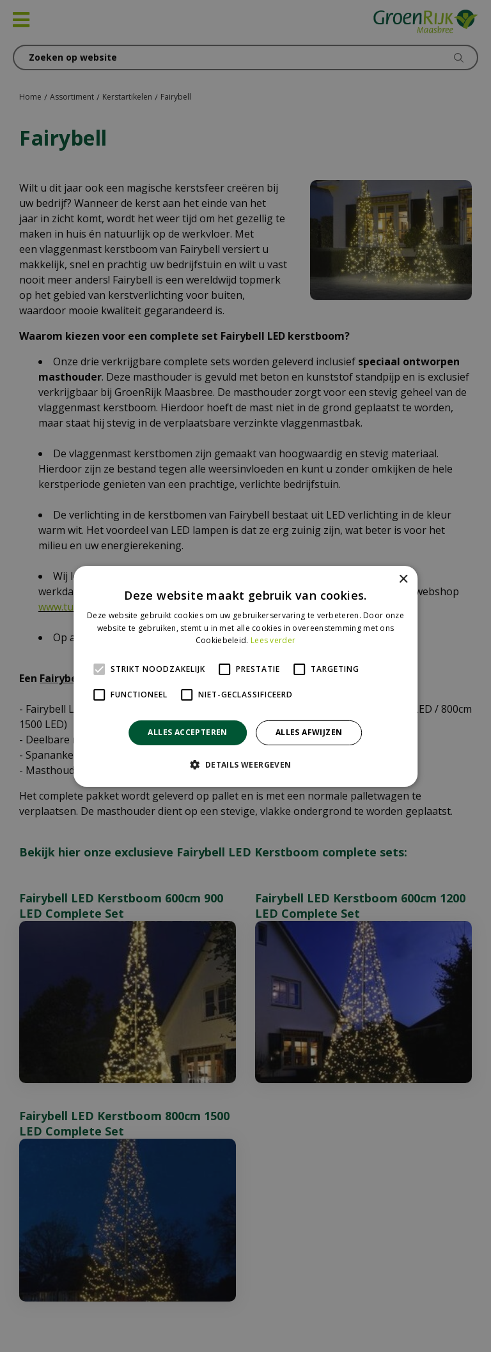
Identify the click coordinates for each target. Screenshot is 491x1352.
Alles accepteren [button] (187, 732)
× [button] (403, 579)
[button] (245, 764)
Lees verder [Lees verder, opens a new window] (273, 640)
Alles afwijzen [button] (309, 732)
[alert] (245, 676)
